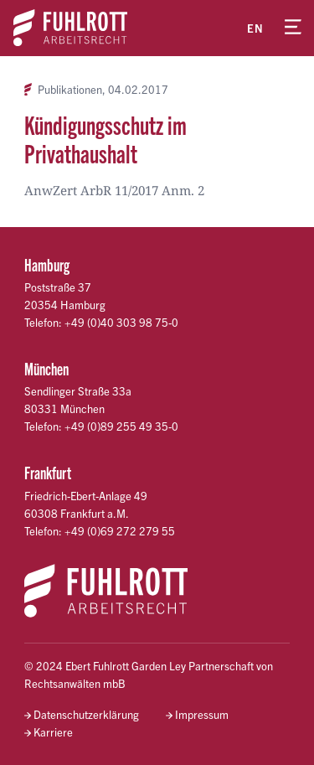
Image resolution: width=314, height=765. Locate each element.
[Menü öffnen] (293, 28)
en (255, 28)
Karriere (53, 732)
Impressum (202, 714)
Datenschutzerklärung (86, 714)
